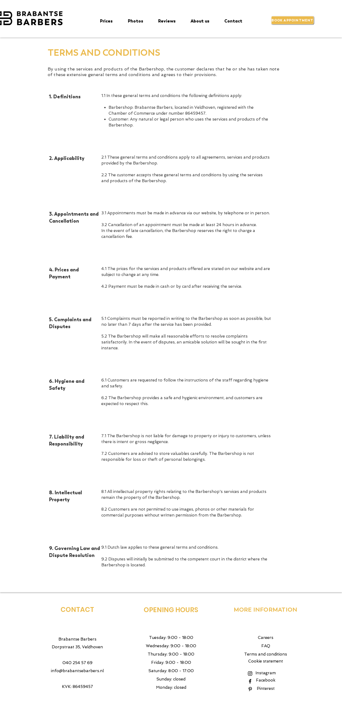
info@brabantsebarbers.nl (77, 670)
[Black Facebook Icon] (250, 681)
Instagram (265, 673)
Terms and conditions (265, 654)
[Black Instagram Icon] (250, 673)
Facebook (266, 680)
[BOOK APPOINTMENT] (292, 20)
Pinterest (266, 688)
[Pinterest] (250, 689)
